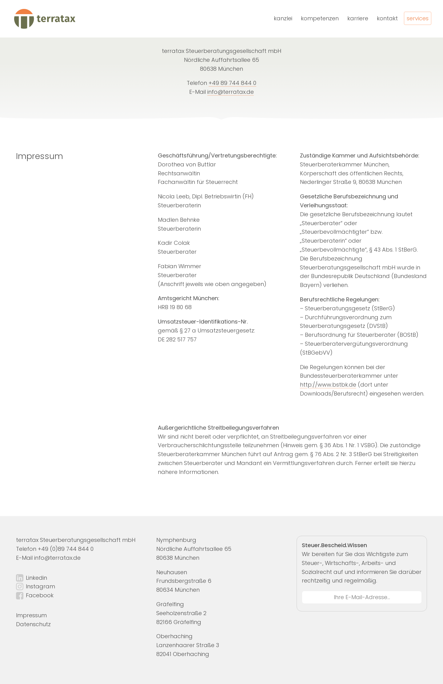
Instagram (40, 586)
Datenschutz (33, 624)
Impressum (31, 615)
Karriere (357, 18)
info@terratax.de (230, 92)
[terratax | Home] (44, 19)
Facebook (40, 595)
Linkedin (36, 578)
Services (418, 18)
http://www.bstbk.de (328, 384)
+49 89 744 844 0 (232, 83)
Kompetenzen (320, 18)
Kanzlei (283, 18)
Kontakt (387, 18)
